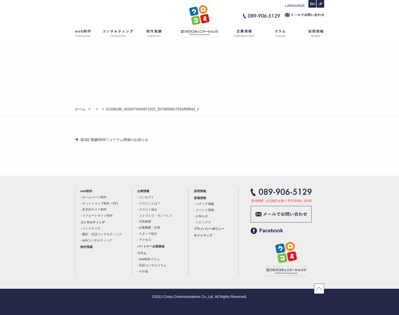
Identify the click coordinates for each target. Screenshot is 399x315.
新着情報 (200, 198)
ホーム (199, 34)
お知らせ (202, 216)
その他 (143, 271)
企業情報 (241, 34)
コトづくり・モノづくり (156, 215)
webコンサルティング (97, 240)
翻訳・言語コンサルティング (102, 234)
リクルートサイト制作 (97, 215)
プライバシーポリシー (209, 229)
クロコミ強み (148, 209)
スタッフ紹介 (148, 233)
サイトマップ (203, 235)
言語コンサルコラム (152, 265)
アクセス (145, 240)
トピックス (203, 222)
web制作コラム (149, 259)
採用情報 (311, 34)
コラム (281, 34)
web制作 (86, 34)
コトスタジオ (91, 228)
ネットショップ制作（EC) (100, 203)
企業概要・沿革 (149, 227)
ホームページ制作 (94, 197)
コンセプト (146, 197)
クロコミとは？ (149, 203)
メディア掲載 (205, 204)
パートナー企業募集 (151, 246)
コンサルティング (118, 34)
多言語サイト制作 (94, 209)
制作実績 (158, 34)
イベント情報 (205, 210)
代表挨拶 (145, 221)
